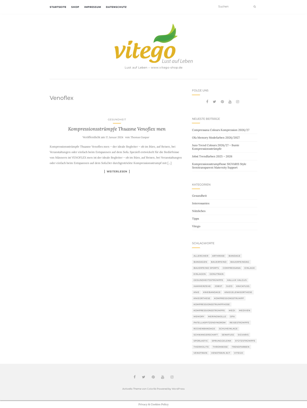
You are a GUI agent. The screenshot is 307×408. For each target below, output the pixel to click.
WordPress (178, 388)
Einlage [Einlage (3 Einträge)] (250, 268)
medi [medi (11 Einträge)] (232, 310)
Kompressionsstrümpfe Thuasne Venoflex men (117, 129)
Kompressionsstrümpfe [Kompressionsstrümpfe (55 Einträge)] (209, 310)
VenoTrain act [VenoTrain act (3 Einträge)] (220, 353)
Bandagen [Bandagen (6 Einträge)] (200, 262)
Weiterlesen (117, 171)
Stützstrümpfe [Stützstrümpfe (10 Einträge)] (245, 341)
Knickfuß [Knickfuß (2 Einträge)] (242, 286)
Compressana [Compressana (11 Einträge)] (232, 268)
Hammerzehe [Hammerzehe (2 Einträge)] (202, 286)
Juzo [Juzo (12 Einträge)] (229, 286)
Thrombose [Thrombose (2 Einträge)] (220, 347)
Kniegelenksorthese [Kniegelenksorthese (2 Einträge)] (238, 292)
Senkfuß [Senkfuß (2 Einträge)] (228, 334)
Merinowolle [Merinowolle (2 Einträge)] (217, 316)
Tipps (195, 218)
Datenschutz (116, 6)
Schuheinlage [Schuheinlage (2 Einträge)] (228, 328)
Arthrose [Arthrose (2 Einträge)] (218, 256)
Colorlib (151, 388)
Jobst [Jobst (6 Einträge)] (218, 286)
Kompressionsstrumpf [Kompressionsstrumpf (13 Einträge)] (229, 298)
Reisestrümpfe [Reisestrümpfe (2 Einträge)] (239, 322)
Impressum (92, 6)
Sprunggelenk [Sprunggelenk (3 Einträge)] (221, 341)
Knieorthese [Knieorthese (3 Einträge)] (202, 298)
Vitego (196, 226)
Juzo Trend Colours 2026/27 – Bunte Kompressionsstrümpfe (215, 146)
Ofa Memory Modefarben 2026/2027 (216, 137)
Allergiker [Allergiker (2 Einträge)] (201, 256)
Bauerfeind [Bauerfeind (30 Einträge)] (219, 262)
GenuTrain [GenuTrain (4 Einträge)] (217, 274)
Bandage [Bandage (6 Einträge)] (234, 256)
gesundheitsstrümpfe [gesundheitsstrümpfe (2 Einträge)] (208, 280)
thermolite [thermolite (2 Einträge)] (201, 347)
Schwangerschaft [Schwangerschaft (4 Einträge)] (206, 334)
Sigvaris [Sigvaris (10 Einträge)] (243, 334)
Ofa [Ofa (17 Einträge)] (232, 316)
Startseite (58, 6)
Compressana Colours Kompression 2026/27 (220, 130)
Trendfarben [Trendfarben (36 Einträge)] (240, 347)
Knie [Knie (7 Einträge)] (196, 292)
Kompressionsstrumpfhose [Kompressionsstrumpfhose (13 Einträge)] (212, 304)
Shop (75, 6)
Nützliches (198, 211)
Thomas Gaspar (140, 137)
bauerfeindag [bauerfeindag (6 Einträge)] (239, 262)
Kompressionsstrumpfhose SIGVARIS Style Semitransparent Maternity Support (219, 165)
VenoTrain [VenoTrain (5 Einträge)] (200, 353)
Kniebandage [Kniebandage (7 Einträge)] (212, 292)
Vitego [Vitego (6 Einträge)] (238, 353)
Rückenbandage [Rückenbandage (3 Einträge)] (204, 328)
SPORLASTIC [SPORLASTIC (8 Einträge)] (201, 341)
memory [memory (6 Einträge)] (199, 316)
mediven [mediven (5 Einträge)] (244, 310)
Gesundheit (117, 119)
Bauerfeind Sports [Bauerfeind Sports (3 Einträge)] (206, 268)
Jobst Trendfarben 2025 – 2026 (212, 156)
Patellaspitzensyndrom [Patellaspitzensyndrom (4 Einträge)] (210, 322)
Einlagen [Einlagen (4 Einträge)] (200, 274)
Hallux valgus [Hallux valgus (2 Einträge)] (237, 280)
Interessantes (200, 203)
